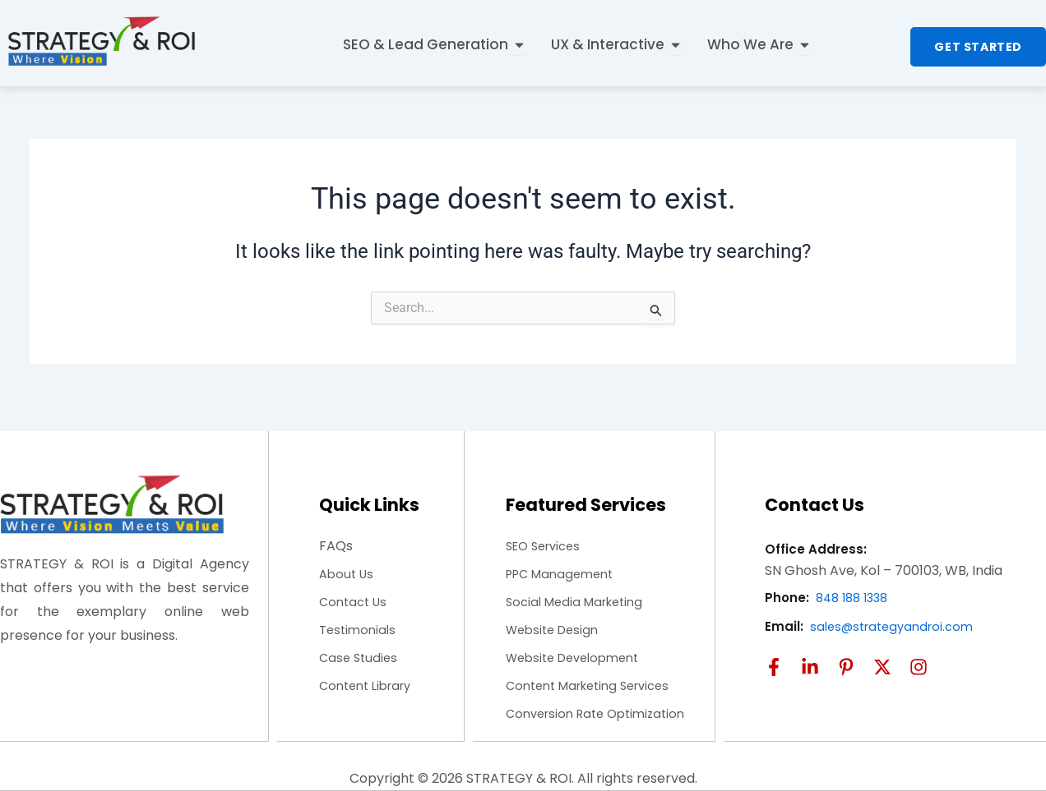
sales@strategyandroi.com (897, 610)
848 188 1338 (856, 582)
